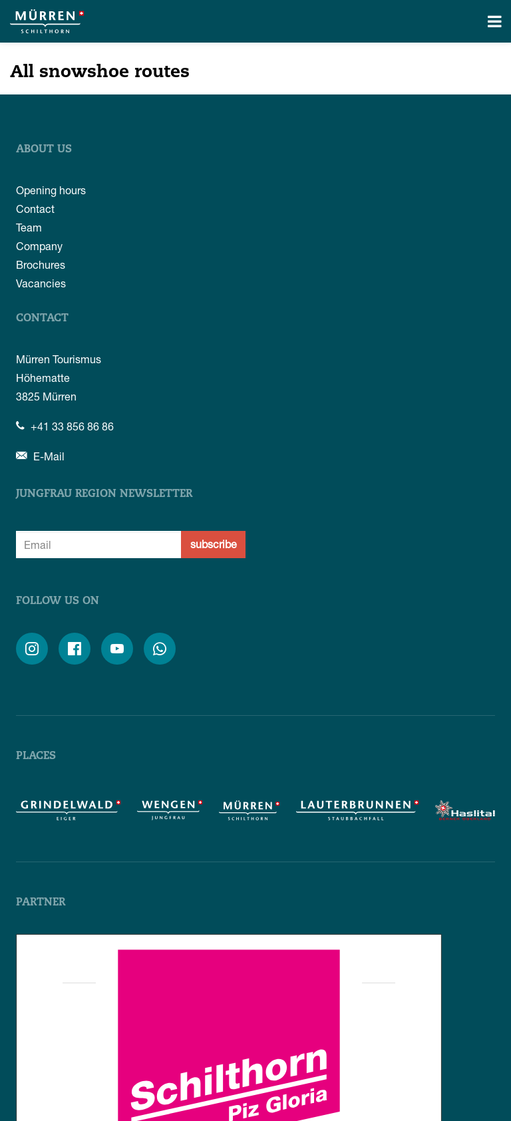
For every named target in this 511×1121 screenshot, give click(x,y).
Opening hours (51, 190)
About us (44, 149)
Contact (35, 208)
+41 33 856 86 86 (65, 426)
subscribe (213, 544)
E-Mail (40, 456)
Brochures (40, 264)
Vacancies (41, 283)
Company (39, 246)
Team (29, 227)
